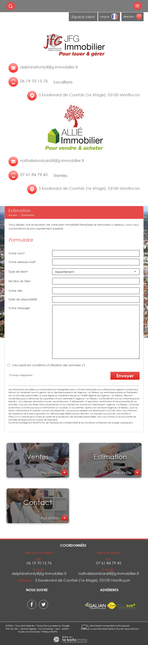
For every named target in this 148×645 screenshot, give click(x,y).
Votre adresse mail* (22, 262)
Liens (57, 628)
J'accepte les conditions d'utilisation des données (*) (48, 365)
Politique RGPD (49, 631)
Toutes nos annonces (29, 631)
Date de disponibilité (22, 299)
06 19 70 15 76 (34, 80)
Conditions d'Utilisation (95, 422)
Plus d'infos (50, 472)
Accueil (12, 215)
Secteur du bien (19, 281)
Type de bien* (18, 271)
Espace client (83, 17)
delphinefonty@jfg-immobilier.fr (49, 67)
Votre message (19, 308)
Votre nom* (16, 253)
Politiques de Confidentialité (63, 422)
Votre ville (15, 290)
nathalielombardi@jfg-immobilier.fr (52, 160)
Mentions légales (27, 628)
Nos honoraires (45, 628)
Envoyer (125, 375)
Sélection (128, 16)
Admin (65, 628)
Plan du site (12, 628)
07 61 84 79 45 (34, 174)
